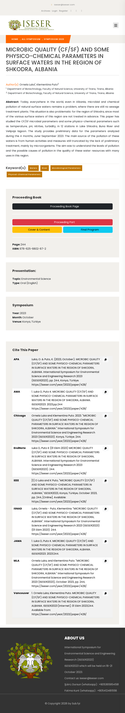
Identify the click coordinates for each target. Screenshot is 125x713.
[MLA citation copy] (105, 561)
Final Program (89, 230)
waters (33, 168)
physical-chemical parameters (24, 174)
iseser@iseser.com (62, 4)
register (63, 10)
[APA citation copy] (105, 359)
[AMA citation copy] (105, 392)
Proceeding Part (64, 222)
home (15, 39)
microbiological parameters (66, 168)
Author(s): (13, 84)
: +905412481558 (106, 690)
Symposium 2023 (54, 39)
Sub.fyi (76, 703)
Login (54, 10)
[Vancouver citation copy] (105, 593)
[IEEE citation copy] (105, 480)
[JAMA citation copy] (105, 541)
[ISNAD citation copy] (105, 509)
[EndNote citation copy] (105, 448)
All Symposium (31, 39)
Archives (45, 10)
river (44, 168)
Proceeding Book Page (64, 206)
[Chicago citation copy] (105, 416)
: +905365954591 (108, 684)
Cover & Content (39, 230)
